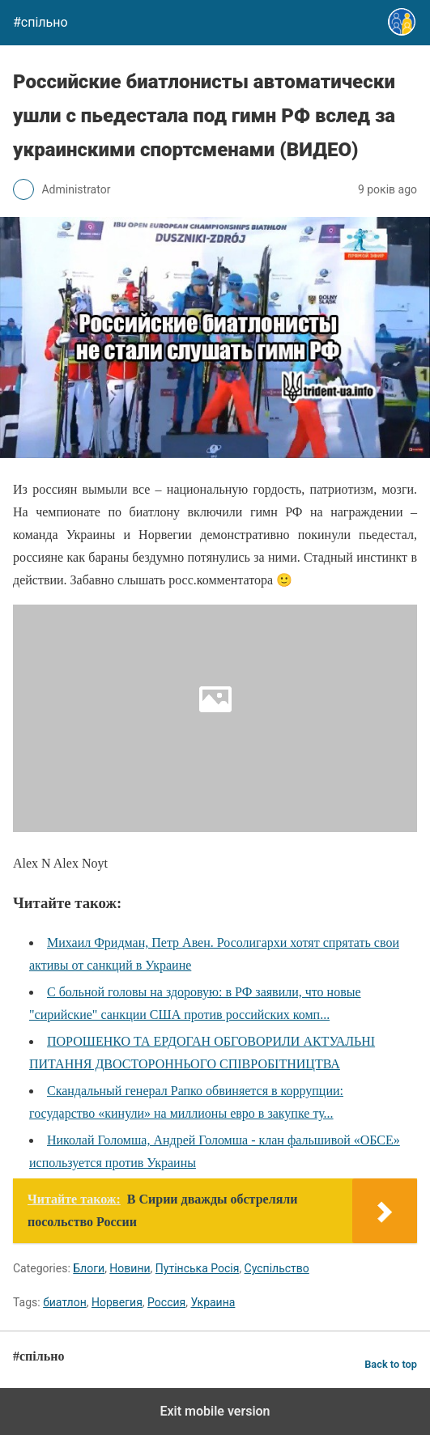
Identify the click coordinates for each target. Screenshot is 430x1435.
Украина (212, 1302)
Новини (129, 1268)
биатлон (65, 1302)
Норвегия (117, 1302)
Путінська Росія (197, 1268)
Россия (166, 1302)
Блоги (88, 1268)
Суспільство (277, 1268)
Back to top (390, 1364)
